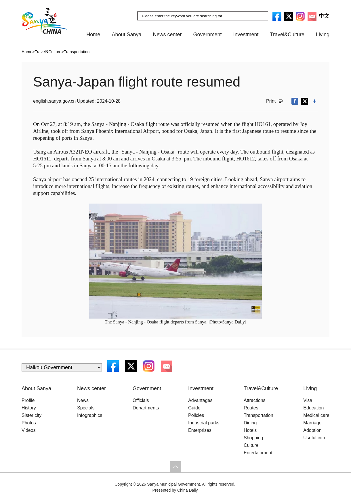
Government (207, 34)
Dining (250, 422)
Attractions (255, 400)
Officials (141, 400)
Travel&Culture (287, 34)
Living (322, 34)
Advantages (200, 400)
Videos (29, 430)
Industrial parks (204, 422)
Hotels (250, 430)
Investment (246, 34)
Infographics (89, 415)
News (83, 400)
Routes (251, 407)
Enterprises (199, 430)
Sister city (31, 415)
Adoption (312, 430)
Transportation (258, 415)
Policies (196, 415)
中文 (324, 16)
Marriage (312, 422)
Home (93, 34)
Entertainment (258, 452)
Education (313, 407)
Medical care (316, 415)
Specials (85, 407)
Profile (28, 400)
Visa (307, 400)
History (29, 407)
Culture (251, 445)
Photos (29, 422)
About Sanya (126, 34)
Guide (194, 407)
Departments (146, 407)
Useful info (314, 437)
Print (271, 101)
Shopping (253, 437)
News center (167, 34)
